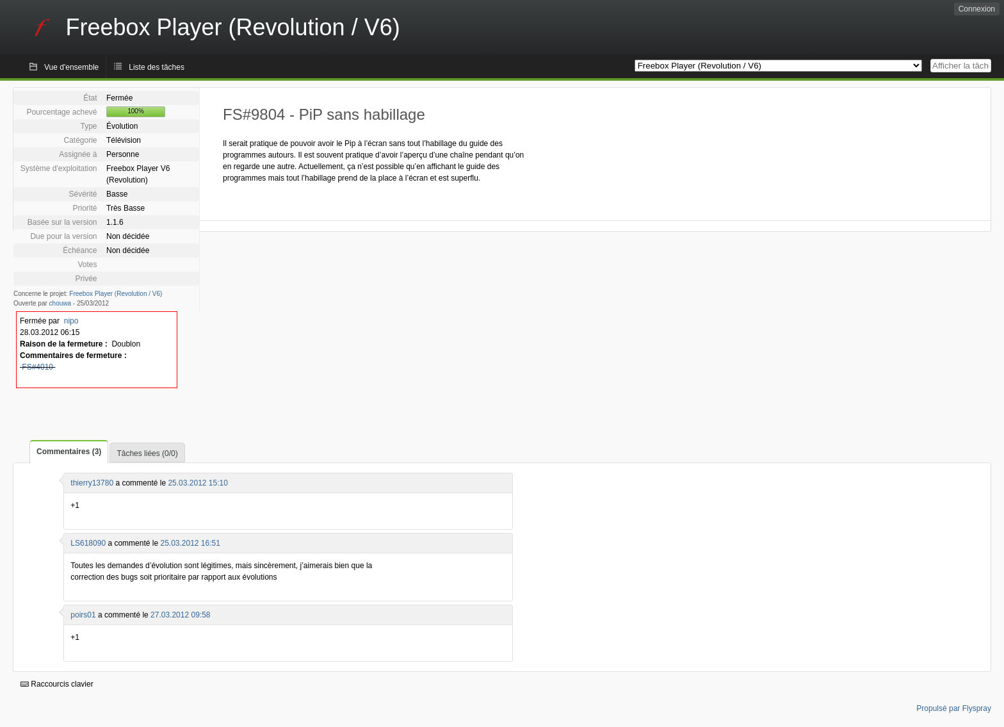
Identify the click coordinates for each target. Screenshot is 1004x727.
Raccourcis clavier (56, 684)
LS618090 (88, 543)
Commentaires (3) (68, 451)
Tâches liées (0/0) (147, 453)
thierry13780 (91, 482)
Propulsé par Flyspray (953, 708)
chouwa (60, 303)
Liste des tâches (156, 67)
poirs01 (82, 614)
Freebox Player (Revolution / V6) (115, 293)
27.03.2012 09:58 (180, 614)
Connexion (977, 8)
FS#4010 (37, 367)
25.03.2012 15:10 (197, 482)
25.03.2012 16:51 (190, 543)
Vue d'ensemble (71, 67)
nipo (71, 320)
